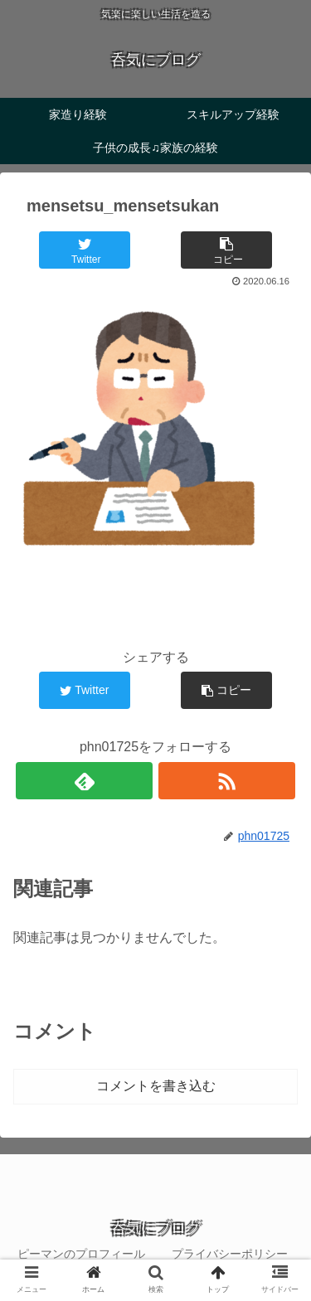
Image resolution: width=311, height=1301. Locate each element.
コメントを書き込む (156, 1086)
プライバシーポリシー (230, 1253)
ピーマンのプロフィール (81, 1253)
